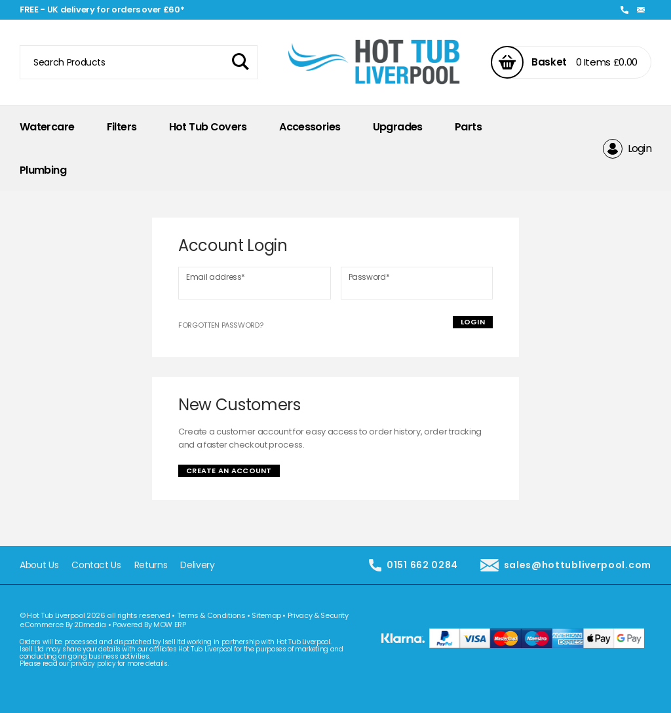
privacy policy (93, 663)
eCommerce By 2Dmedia (63, 624)
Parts (468, 126)
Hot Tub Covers (208, 126)
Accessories (309, 126)
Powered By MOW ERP (149, 624)
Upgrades (398, 126)
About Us (39, 565)
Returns (151, 565)
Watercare (47, 126)
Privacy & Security (318, 615)
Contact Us (96, 565)
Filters (122, 126)
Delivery (197, 565)
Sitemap (266, 615)
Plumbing (43, 170)
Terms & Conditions (211, 615)
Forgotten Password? (220, 325)
